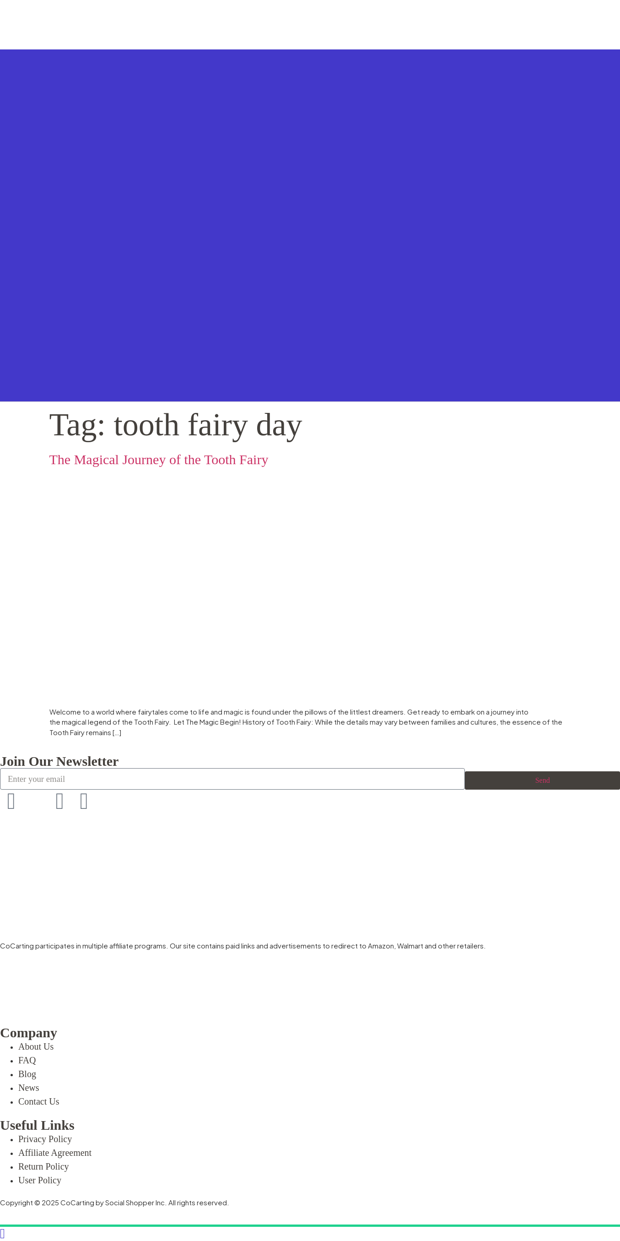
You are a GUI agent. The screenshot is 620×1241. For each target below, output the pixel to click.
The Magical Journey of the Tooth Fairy (159, 459)
